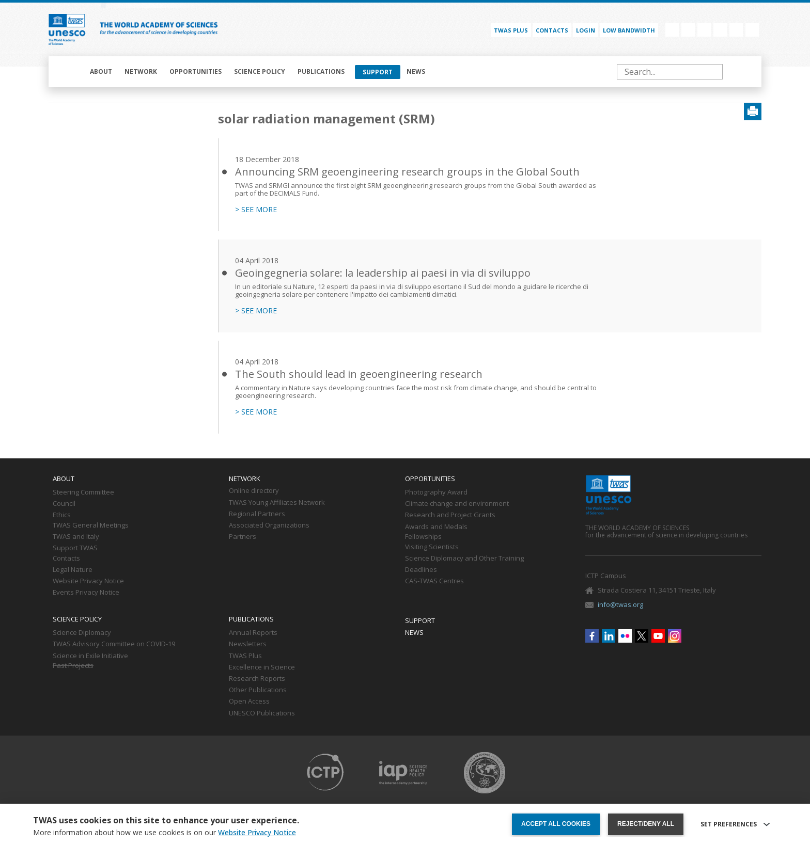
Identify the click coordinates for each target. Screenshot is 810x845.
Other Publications (258, 690)
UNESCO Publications (262, 713)
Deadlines (421, 570)
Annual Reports (253, 633)
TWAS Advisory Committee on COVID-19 (114, 644)
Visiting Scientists (432, 547)
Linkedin (688, 30)
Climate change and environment (457, 504)
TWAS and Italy (76, 537)
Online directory (254, 491)
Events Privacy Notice (86, 592)
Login (585, 30)
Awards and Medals (436, 527)
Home (70, 71)
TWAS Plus (245, 656)
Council (64, 504)
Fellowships (423, 537)
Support (378, 72)
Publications (321, 71)
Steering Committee (83, 492)
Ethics (62, 515)
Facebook (672, 30)
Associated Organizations (269, 525)
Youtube (736, 30)
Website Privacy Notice (88, 581)
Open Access (249, 701)
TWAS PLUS (511, 30)
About (101, 71)
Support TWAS (75, 548)
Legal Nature (72, 570)
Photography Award (436, 492)
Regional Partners (257, 514)
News (416, 71)
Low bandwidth (629, 30)
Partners (242, 537)
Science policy (259, 71)
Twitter (720, 30)
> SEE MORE (256, 209)
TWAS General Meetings (91, 525)
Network (140, 71)
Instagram (752, 30)
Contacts (552, 30)
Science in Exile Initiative (90, 656)
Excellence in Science (262, 667)
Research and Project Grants (450, 515)
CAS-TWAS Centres (434, 581)
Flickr (704, 30)
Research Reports (257, 679)
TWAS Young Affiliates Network (277, 503)
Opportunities (195, 71)
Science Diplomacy (82, 633)
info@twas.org (620, 604)
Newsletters (248, 644)
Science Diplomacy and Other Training (464, 558)
